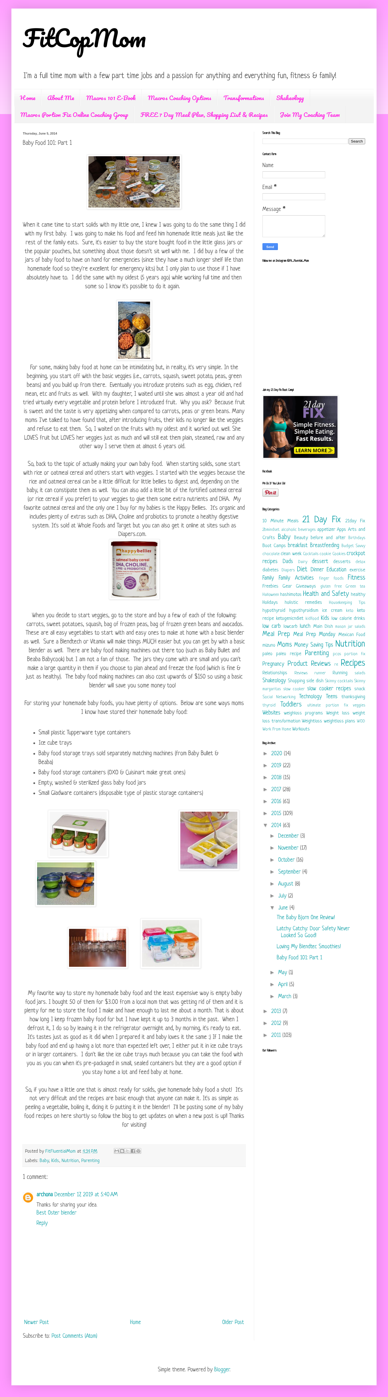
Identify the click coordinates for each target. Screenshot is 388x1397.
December (289, 836)
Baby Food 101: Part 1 (299, 958)
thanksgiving (353, 697)
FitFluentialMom (61, 1151)
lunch (305, 627)
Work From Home (276, 729)
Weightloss (312, 721)
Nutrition (70, 1161)
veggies (359, 705)
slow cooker (294, 689)
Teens (332, 697)
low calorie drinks (348, 618)
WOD (361, 721)
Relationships (274, 673)
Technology (310, 697)
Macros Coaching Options (179, 98)
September (290, 872)
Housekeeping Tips (347, 602)
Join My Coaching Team (310, 114)
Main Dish (323, 626)
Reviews (301, 673)
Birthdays (356, 538)
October (287, 860)
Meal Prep (276, 634)
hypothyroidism (303, 610)
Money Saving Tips (313, 645)
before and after (328, 538)
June (284, 908)
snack (359, 689)
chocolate (271, 554)
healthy (358, 594)
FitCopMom (84, 38)
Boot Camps (274, 546)
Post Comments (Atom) (74, 1336)
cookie (325, 554)
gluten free (331, 586)
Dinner (317, 570)
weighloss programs (303, 713)
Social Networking (279, 697)
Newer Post (36, 1323)
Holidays (270, 602)
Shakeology (290, 98)
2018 (277, 778)
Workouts (301, 729)
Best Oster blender (56, 1213)
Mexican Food (351, 634)
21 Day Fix (321, 520)
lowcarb (291, 626)
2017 (277, 790)
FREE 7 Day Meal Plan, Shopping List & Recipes (204, 114)
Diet (302, 569)
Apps (341, 529)
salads (360, 673)
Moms (284, 645)
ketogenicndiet (290, 618)
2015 (277, 814)
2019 (277, 766)
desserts (342, 562)
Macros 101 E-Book (111, 98)
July (283, 896)
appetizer (326, 529)
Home (27, 98)
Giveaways (306, 586)
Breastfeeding (324, 546)
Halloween (270, 594)
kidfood (312, 618)
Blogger (222, 1370)
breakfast (298, 546)
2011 (276, 1036)
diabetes (270, 570)
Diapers (288, 570)
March (285, 997)
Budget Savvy (353, 546)
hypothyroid (273, 610)
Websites (271, 713)
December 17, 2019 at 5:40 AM (86, 1195)
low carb (271, 627)
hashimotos (291, 594)
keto (349, 610)
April (283, 985)
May (283, 973)
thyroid (269, 705)
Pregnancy (273, 664)
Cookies (338, 554)
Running (340, 673)
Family (268, 578)
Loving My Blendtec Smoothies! (309, 947)
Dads (288, 562)
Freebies (270, 586)
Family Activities (296, 578)
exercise (357, 570)
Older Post (233, 1323)
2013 (277, 1012)
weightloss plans (339, 721)
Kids (55, 1161)
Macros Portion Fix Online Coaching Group (74, 114)
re (336, 664)
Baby (44, 1161)
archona (45, 1195)
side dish (315, 681)
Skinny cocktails (339, 681)
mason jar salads (350, 626)
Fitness (356, 578)
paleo (267, 654)
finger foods (331, 578)
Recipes (353, 663)
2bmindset (271, 529)
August (286, 884)
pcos (337, 654)
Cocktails (310, 554)
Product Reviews (309, 664)
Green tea (355, 586)
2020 (277, 754)
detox (360, 562)
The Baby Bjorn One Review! (306, 918)
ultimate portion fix (327, 705)
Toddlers (291, 704)
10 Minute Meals (280, 521)
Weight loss (337, 713)
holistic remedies (303, 602)
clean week (291, 554)
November (289, 848)
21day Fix (355, 521)
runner (320, 673)
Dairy (302, 562)
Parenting (90, 1161)
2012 (277, 1024)
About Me (60, 98)
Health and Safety (326, 594)
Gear (287, 586)
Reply (42, 1224)
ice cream (332, 610)
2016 (277, 802)
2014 (277, 826)
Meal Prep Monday (314, 635)
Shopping (296, 681)
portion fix (354, 654)
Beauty (301, 538)
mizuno (268, 645)
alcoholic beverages (298, 529)
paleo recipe (288, 654)
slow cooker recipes (329, 689)
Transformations (243, 98)
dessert (320, 562)
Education (336, 570)
